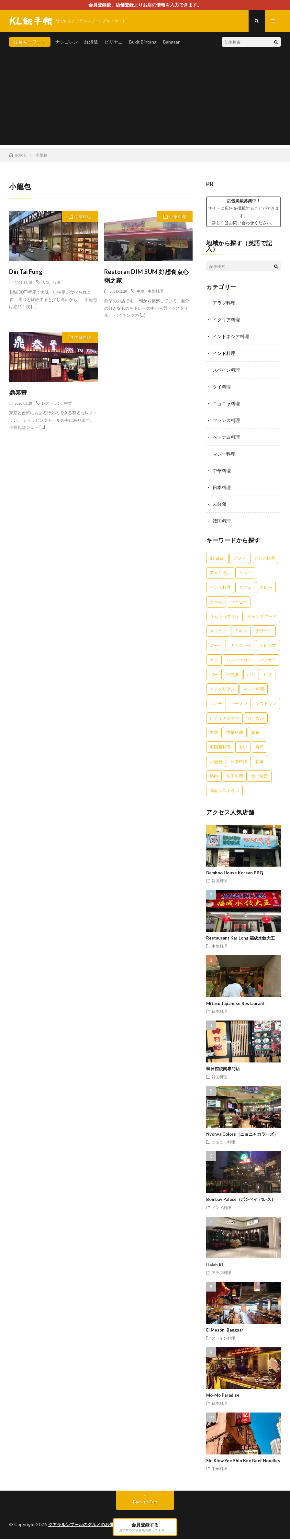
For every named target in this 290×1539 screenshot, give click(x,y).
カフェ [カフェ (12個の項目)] (245, 587)
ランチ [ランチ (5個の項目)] (216, 703)
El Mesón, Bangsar (224, 1330)
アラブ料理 (224, 303)
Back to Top (145, 1501)
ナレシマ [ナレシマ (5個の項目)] (268, 645)
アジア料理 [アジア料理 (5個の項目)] (264, 558)
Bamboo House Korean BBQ (234, 872)
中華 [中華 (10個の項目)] (214, 732)
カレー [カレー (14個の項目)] (266, 587)
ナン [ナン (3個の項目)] (214, 659)
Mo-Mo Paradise (223, 1395)
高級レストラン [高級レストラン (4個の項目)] (224, 790)
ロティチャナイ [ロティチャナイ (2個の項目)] (224, 717)
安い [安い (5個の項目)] (243, 746)
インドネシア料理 (231, 336)
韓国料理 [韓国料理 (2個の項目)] (234, 776)
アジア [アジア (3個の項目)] (239, 558)
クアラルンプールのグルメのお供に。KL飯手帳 (94, 1524)
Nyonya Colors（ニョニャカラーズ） (242, 1134)
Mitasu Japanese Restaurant (235, 1003)
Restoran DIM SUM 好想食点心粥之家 (146, 276)
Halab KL (215, 1264)
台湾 (56, 282)
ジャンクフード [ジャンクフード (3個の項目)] (262, 616)
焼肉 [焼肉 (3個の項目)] (214, 776)
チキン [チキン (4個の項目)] (241, 630)
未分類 (219, 504)
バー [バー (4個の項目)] (214, 674)
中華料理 (82, 216)
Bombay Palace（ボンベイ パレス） (240, 1199)
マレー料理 (224, 454)
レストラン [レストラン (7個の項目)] (265, 703)
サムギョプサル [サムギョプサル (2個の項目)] (224, 616)
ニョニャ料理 (226, 403)
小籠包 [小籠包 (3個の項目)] (216, 761)
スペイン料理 (226, 370)
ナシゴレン (66, 42)
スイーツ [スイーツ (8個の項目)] (218, 630)
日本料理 (222, 487)
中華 (141, 291)
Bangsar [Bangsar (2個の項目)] (217, 558)
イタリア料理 (226, 319)
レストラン (51, 403)
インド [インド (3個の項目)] (245, 572)
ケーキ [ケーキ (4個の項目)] (216, 601)
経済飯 (91, 42)
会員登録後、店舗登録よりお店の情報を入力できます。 (145, 4)
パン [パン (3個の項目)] (251, 674)
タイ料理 (222, 386)
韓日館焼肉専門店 (223, 1068)
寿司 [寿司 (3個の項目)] (259, 746)
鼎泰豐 (18, 392)
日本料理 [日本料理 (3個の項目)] (238, 761)
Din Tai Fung (25, 271)
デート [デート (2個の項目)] (216, 645)
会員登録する (145, 1527)
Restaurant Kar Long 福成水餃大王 (240, 937)
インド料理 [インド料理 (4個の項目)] (220, 587)
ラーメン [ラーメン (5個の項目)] (238, 703)
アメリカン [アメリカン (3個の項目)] (220, 572)
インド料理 (224, 353)
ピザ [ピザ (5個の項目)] (267, 674)
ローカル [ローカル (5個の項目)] (255, 717)
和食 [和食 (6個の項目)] (255, 732)
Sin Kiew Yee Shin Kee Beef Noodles (243, 1460)
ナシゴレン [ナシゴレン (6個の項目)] (240, 645)
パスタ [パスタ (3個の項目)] (232, 674)
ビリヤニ (114, 42)
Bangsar (171, 42)
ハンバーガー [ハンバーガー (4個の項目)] (238, 659)
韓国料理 (222, 521)
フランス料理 (226, 420)
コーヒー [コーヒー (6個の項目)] (238, 601)
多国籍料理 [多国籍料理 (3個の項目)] (220, 746)
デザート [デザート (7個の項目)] (263, 630)
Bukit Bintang (143, 42)
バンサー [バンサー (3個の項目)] (268, 659)
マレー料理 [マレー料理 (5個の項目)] (253, 688)
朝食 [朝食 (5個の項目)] (259, 761)
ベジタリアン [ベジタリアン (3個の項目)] (222, 688)
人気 (46, 282)
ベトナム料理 (226, 437)
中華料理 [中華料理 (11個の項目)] (234, 732)
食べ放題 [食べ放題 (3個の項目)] (259, 776)
